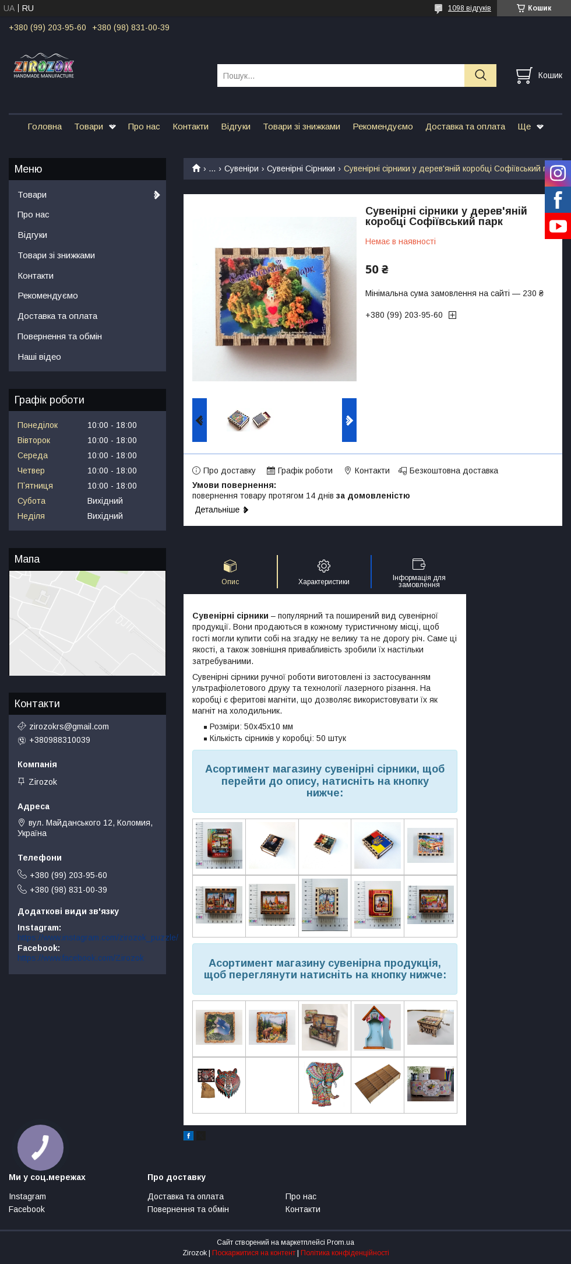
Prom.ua (340, 1242)
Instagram (27, 1196)
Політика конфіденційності (345, 1253)
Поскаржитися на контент (253, 1253)
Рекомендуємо (383, 126)
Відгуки (236, 126)
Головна (44, 126)
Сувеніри (241, 168)
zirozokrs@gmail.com (69, 726)
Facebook (27, 1209)
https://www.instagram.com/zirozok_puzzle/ (97, 937)
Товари (88, 126)
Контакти (190, 126)
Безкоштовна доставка (454, 470)
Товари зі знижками (301, 126)
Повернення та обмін (59, 336)
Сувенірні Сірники (301, 168)
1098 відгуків (469, 8)
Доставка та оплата (465, 126)
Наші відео (39, 356)
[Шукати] (480, 75)
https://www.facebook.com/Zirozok (80, 958)
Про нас (144, 126)
